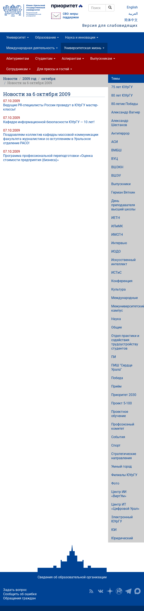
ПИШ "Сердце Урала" (121, 367)
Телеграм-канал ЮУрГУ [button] (128, 591)
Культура (118, 289)
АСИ (114, 142)
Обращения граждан (19, 598)
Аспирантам (73, 59)
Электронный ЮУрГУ (122, 519)
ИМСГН (117, 235)
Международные (124, 298)
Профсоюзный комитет (122, 426)
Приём (116, 386)
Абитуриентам (17, 59)
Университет (17, 37)
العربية (133, 14)
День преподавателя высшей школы (123, 205)
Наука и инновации (81, 37)
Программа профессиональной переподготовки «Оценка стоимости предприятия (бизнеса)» (48, 158)
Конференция (121, 281)
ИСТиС (116, 273)
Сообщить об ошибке (20, 594)
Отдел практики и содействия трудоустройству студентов (125, 342)
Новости (10, 78)
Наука (116, 319)
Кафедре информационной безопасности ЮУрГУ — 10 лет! (48, 122)
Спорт (115, 445)
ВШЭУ (116, 176)
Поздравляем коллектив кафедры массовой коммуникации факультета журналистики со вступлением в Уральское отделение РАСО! (50, 139)
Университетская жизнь (84, 48)
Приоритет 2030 (123, 395)
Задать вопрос (15, 590)
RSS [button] (91, 591)
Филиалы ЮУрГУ (124, 475)
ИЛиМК (117, 226)
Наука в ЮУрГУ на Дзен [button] (109, 591)
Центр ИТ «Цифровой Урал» (125, 506)
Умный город (121, 466)
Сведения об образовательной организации (72, 577)
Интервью (119, 243)
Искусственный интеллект (123, 262)
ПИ (113, 357)
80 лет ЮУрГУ (122, 95)
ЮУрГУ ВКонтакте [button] (100, 591)
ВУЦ (114, 159)
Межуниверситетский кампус (127, 308)
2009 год (29, 78)
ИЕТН (115, 218)
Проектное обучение (119, 414)
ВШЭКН (117, 167)
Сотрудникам (18, 69)
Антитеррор (120, 133)
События (118, 437)
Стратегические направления (123, 456)
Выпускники (121, 184)
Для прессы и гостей (54, 69)
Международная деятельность (32, 48)
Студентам (45, 59)
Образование (47, 37)
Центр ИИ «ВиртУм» (118, 494)
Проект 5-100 (121, 403)
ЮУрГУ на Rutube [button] (119, 591)
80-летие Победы (124, 104)
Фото (115, 483)
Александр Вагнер (125, 112)
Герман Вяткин (123, 192)
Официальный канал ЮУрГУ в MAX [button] (137, 591)
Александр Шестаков (119, 123)
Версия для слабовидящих (110, 25)
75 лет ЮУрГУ (122, 87)
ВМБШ (116, 150)
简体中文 (131, 20)
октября (48, 78)
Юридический (122, 538)
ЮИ (114, 530)
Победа (117, 378)
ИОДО (116, 251)
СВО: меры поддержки (71, 15)
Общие (116, 327)
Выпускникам (102, 59)
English (132, 7)
